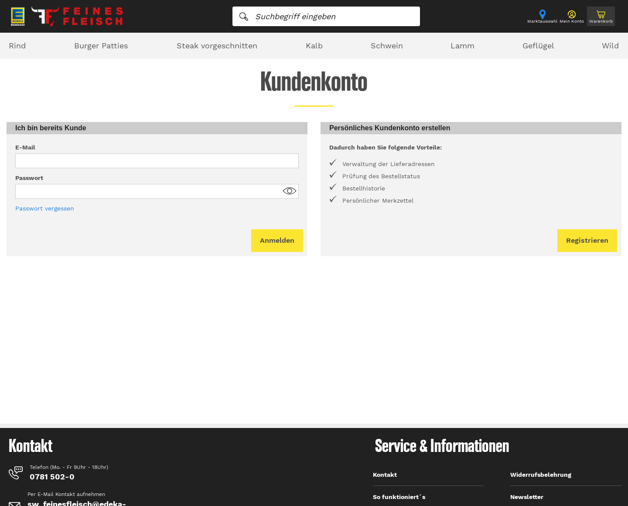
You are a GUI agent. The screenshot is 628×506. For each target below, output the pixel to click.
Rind (17, 45)
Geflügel (538, 45)
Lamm (462, 45)
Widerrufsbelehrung (540, 474)
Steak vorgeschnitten (217, 45)
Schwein (387, 45)
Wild (610, 45)
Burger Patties (101, 45)
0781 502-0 (52, 476)
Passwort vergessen (44, 208)
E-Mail (25, 147)
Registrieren (587, 240)
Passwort (29, 177)
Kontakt (385, 474)
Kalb (314, 45)
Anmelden (277, 240)
